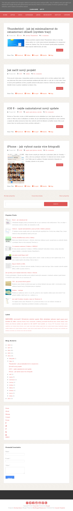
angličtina (7, 326)
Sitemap (7, 414)
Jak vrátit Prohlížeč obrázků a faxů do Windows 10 (27, 299)
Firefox (24, 321)
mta (14, 328)
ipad (31, 112)
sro (29, 324)
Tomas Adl (35, 506)
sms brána (55, 328)
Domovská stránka (37, 196)
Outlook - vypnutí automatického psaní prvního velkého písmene (31, 229)
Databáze (29, 15)
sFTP (42, 328)
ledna (10, 396)
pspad (35, 328)
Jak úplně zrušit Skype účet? (20, 255)
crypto (28, 326)
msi (22, 324)
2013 (9, 398)
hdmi (44, 326)
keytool (52, 326)
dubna (11, 388)
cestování (19, 321)
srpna (11, 377)
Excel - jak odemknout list (19, 220)
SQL (41, 319)
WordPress (50, 321)
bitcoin (18, 326)
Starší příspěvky (64, 196)
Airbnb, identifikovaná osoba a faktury (23, 237)
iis (11, 321)
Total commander (30, 321)
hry (46, 326)
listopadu (11, 358)
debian (62, 321)
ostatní (28, 74)
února (11, 393)
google (41, 326)
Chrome (50, 324)
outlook (58, 321)
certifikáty (38, 321)
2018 (9, 345)
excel (66, 319)
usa (15, 330)
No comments (37, 74)
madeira (19, 324)
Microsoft (48, 15)
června (11, 382)
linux (55, 321)
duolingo (38, 326)
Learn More (34, 9)
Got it (42, 9)
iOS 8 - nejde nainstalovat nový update (33, 108)
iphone (35, 112)
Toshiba (62, 324)
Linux (38, 15)
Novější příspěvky (9, 196)
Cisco (20, 15)
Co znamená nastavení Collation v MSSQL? (25, 246)
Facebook (19, 55)
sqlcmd (26, 324)
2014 (9, 356)
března (11, 390)
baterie (14, 326)
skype (51, 328)
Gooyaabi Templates (59, 508)
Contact (7, 417)
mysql (16, 328)
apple (27, 112)
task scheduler (61, 328)
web (24, 330)
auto (12, 326)
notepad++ (25, 328)
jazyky (49, 326)
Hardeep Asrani (18, 508)
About (7, 411)
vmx (22, 330)
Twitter (27, 55)
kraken (56, 326)
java (11, 324)
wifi (31, 324)
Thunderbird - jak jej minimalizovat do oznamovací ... (24, 364)
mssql (62, 319)
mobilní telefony (9, 328)
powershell (44, 321)
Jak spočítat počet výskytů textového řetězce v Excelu (21, 273)
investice (8, 321)
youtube (43, 324)
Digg (50, 55)
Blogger (48, 506)
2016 (9, 350)
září (10, 374)
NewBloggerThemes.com (39, 508)
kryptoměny (61, 326)
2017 (9, 348)
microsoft (17, 319)
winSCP (35, 324)
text (67, 328)
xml (26, 330)
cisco (25, 326)
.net (46, 324)
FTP (53, 324)
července (12, 380)
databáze (47, 319)
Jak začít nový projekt (21, 70)
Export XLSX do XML (18, 264)
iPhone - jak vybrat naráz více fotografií (33, 146)
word (39, 324)
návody (28, 35)
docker (34, 326)
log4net (66, 326)
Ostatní (67, 15)
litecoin (14, 324)
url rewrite (12, 330)
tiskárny (7, 330)
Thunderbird (34, 35)
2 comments (45, 35)
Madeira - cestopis (17, 290)
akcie (66, 324)
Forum (7, 420)
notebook (20, 328)
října (10, 361)
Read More (59, 50)
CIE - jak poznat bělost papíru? (21, 281)
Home (5, 15)
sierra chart (47, 328)
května (11, 385)
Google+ (35, 55)
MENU (7, 437)
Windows (25, 319)
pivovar (32, 328)
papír (29, 328)
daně (31, 326)
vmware (19, 330)
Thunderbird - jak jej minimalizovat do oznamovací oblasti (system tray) (32, 30)
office (14, 321)
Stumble (43, 55)
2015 (9, 353)
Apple (12, 15)
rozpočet (39, 328)
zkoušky (29, 330)
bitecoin (21, 326)
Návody (58, 15)
